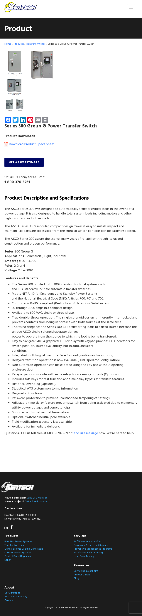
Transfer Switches (35, 44)
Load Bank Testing (84, 556)
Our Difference (12, 593)
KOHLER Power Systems (17, 553)
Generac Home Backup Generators (23, 549)
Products (19, 44)
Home (7, 44)
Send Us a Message (37, 498)
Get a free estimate (24, 162)
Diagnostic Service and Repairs (90, 545)
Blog (76, 578)
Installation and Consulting (88, 553)
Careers (8, 600)
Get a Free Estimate (36, 501)
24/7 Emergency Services (87, 541)
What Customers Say (15, 597)
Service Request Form (86, 571)
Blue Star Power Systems (18, 541)
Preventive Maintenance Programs (93, 549)
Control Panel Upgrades (17, 556)
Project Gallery (82, 575)
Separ (7, 560)
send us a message (85, 433)
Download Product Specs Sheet (29, 144)
